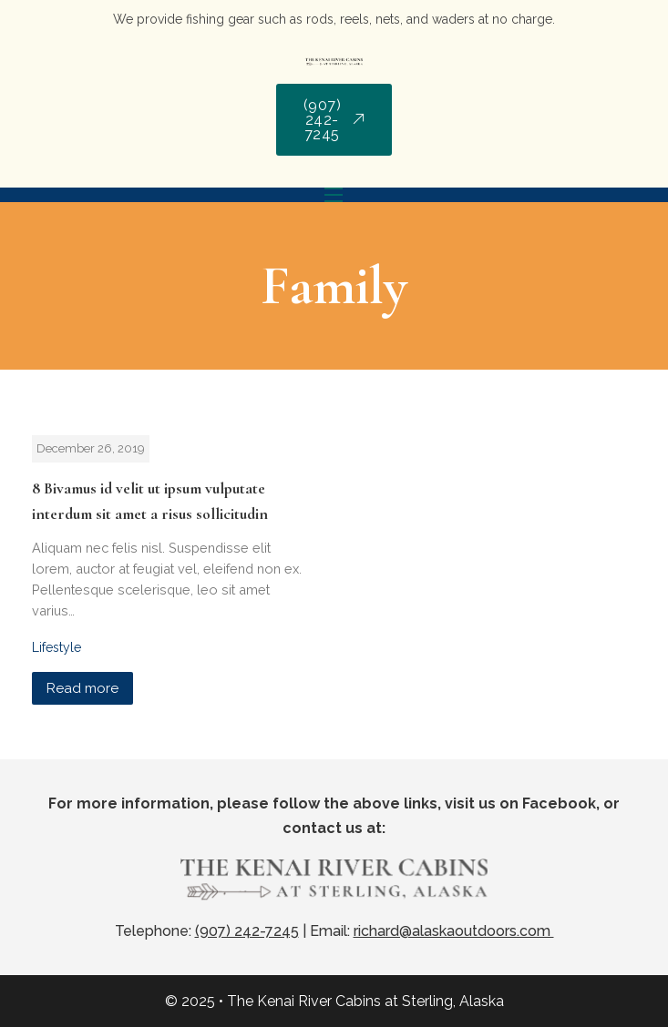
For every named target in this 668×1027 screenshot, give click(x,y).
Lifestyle (56, 647)
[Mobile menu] (333, 195)
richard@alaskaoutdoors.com (454, 931)
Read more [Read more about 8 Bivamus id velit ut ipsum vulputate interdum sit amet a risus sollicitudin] (82, 688)
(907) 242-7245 (334, 120)
